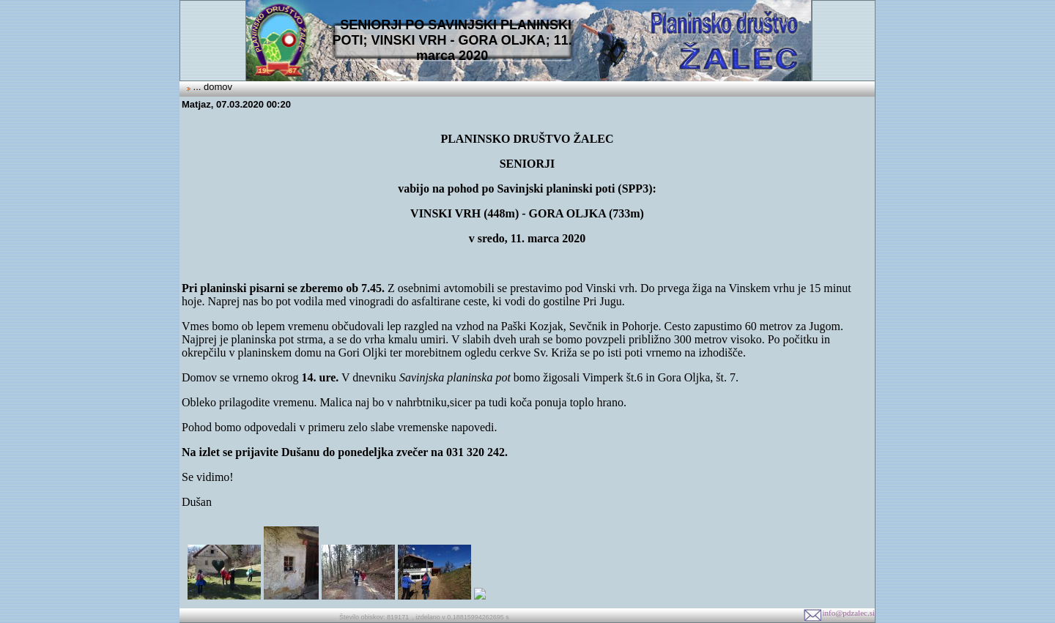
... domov (211, 86)
